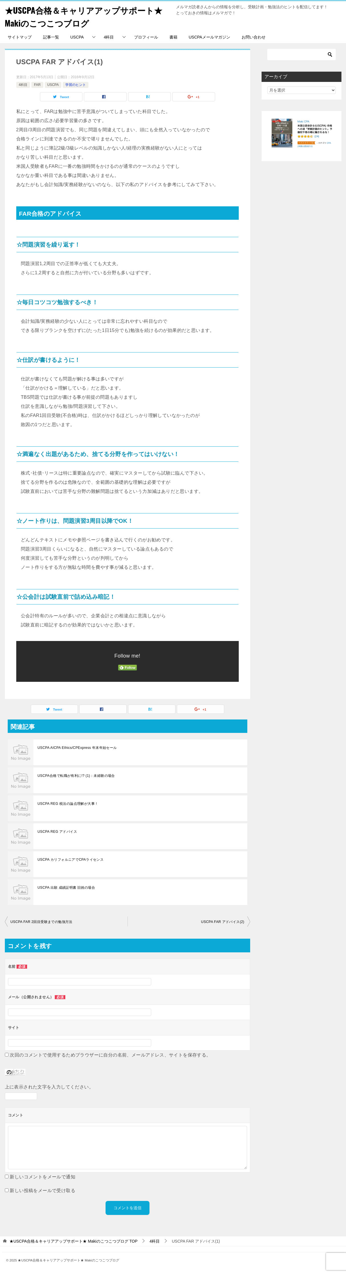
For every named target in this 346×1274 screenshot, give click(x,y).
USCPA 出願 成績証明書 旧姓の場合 (66, 888)
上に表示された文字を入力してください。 (49, 1086)
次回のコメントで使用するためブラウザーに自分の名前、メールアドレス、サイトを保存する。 (110, 1055)
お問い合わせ (254, 37)
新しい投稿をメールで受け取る (42, 1190)
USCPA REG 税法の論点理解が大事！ (68, 804)
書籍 (173, 37)
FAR (37, 85)
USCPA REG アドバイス (57, 832)
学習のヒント (75, 85)
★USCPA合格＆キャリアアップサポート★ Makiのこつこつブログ (86, 16)
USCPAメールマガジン (209, 37)
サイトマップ (20, 37)
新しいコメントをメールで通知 (42, 1176)
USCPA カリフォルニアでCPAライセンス (71, 860)
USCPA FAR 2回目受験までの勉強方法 (41, 922)
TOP (73, 1241)
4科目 (109, 37)
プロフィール (146, 37)
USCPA (77, 37)
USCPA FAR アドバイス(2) (222, 922)
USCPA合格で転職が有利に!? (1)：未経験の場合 (76, 776)
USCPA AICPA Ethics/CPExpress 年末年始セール (77, 748)
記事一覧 (51, 37)
